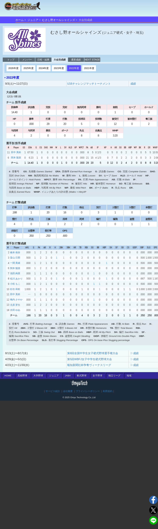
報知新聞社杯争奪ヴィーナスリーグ (89, 365)
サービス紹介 (53, 391)
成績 (133, 83)
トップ (10, 59)
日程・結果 (43, 59)
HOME (7, 375)
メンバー (27, 59)
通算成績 (76, 59)
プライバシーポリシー (88, 391)
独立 (114, 375)
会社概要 (68, 391)
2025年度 (28, 68)
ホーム (19, 19)
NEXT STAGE (92, 59)
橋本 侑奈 (15, 252)
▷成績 (134, 353)
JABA (68, 375)
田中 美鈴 (16, 152)
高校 (22, 375)
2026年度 (13, 68)
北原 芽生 (15, 304)
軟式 (82, 375)
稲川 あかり (16, 278)
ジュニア (32, 19)
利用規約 (107, 391)
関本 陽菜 (16, 157)
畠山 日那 (15, 257)
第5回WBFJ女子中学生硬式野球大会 (89, 359)
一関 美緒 (15, 262)
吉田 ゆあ (15, 310)
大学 (38, 375)
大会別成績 (60, 59)
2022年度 (74, 68)
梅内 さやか (16, 299)
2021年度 (89, 68)
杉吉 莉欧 (15, 289)
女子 (97, 375)
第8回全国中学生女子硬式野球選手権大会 (92, 353)
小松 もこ (15, 283)
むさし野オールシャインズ (58, 19)
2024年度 (44, 68)
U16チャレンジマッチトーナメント (89, 83)
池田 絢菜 (15, 273)
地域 (129, 375)
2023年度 (59, 68)
